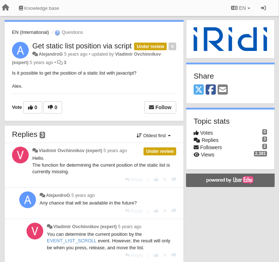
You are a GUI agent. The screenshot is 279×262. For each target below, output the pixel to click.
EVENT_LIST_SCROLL (72, 240)
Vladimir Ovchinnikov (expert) (70, 150)
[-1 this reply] (173, 179)
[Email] (223, 90)
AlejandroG (51, 54)
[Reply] (134, 179)
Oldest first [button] (154, 135)
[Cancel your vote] (165, 179)
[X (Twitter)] (199, 90)
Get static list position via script (82, 46)
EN (240, 8)
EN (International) (30, 32)
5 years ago (115, 150)
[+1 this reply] (156, 179)
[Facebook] (211, 90)
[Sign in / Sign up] (263, 8)
